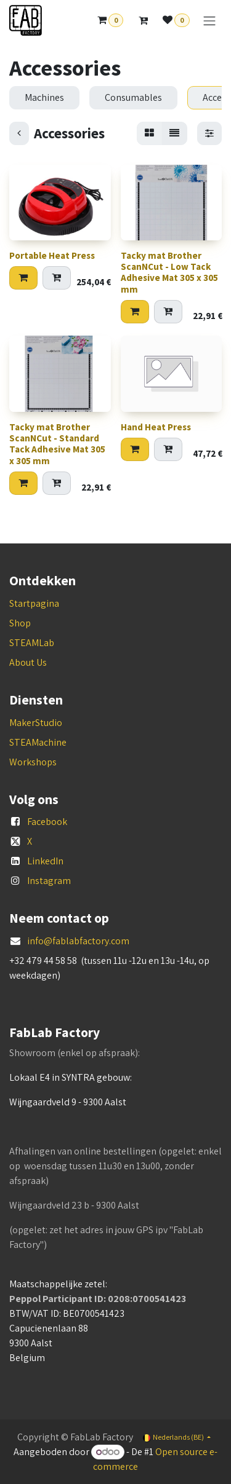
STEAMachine (38, 742)
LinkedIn (45, 860)
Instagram (49, 880)
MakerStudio (35, 722)
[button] (23, 278)
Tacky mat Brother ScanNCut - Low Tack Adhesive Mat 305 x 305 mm (169, 273)
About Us (28, 662)
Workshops (33, 762)
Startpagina (34, 603)
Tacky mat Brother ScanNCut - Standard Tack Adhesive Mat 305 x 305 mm (57, 444)
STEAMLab (31, 642)
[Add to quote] (57, 278)
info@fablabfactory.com (78, 940)
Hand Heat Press (156, 427)
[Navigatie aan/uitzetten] (209, 20)
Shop (20, 623)
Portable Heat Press (52, 256)
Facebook (47, 821)
